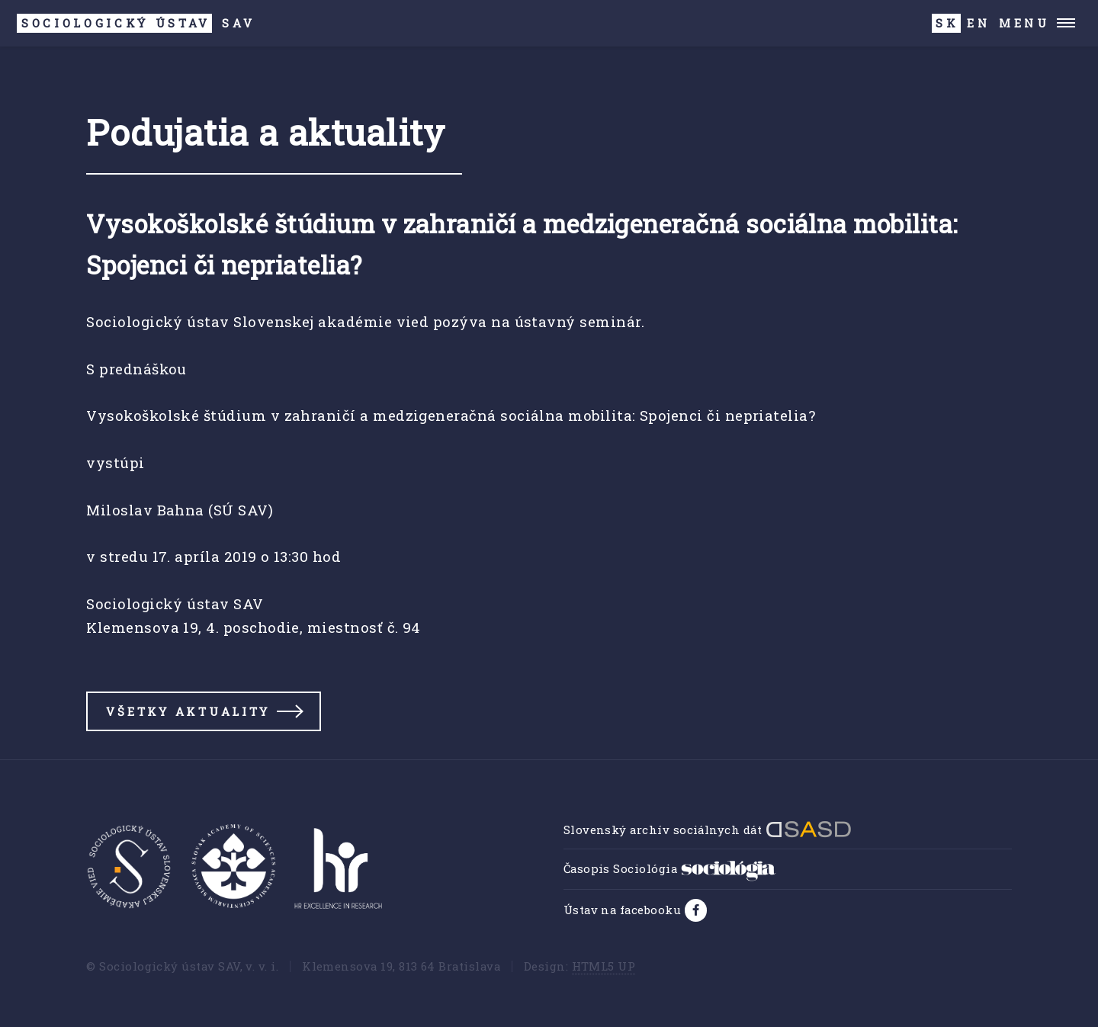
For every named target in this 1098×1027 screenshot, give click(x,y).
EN (978, 22)
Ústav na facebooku (624, 909)
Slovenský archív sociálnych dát (707, 829)
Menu (1024, 22)
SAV (136, 23)
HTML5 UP (604, 966)
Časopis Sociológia (669, 868)
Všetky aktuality (188, 711)
